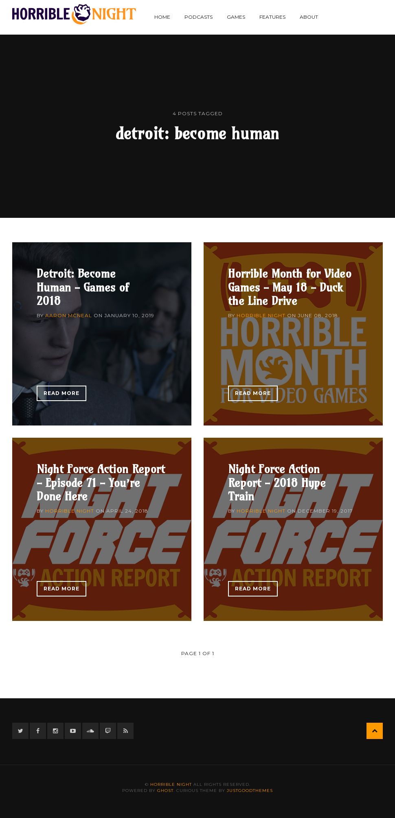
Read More (61, 393)
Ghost (165, 790)
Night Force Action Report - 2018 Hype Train (277, 482)
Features (272, 17)
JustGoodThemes (250, 790)
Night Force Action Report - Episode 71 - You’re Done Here (101, 482)
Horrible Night (261, 315)
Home (162, 17)
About (309, 17)
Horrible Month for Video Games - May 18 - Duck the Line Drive (289, 287)
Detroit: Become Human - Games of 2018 (83, 287)
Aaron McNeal (68, 315)
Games (236, 17)
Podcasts (198, 17)
